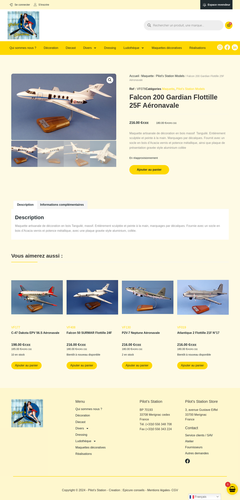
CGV (175, 490)
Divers (90, 47)
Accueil (134, 76)
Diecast (71, 47)
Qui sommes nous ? (23, 47)
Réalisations (197, 47)
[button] (109, 80)
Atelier (189, 441)
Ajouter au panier (149, 169)
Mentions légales (158, 490)
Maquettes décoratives (167, 47)
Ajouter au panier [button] (26, 365)
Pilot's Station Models (170, 76)
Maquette (147, 76)
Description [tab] (25, 204)
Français (198, 497)
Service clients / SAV (199, 435)
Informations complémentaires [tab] (62, 204)
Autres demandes (196, 453)
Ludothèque (133, 47)
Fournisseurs (193, 447)
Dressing (110, 47)
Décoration (51, 47)
